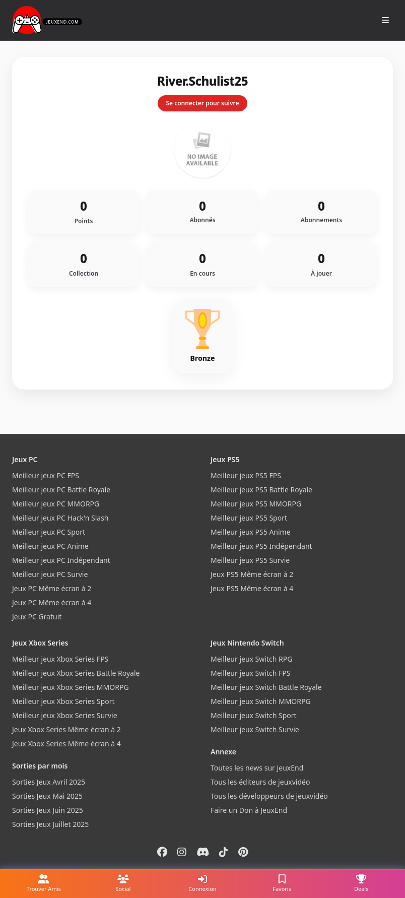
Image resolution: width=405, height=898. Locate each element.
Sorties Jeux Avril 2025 (48, 782)
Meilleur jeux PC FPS (45, 475)
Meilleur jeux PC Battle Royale (61, 489)
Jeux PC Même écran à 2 (51, 588)
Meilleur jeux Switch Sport (254, 715)
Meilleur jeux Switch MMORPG (261, 701)
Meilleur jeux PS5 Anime (251, 532)
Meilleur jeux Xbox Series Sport (63, 701)
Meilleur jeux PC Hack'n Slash (60, 518)
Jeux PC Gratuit (36, 616)
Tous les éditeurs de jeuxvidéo (260, 782)
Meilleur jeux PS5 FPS (246, 475)
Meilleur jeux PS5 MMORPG (256, 503)
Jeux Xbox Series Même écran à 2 (66, 729)
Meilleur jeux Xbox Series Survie (64, 715)
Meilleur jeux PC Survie (50, 574)
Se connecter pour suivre (202, 103)
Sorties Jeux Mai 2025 (47, 796)
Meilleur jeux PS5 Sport (249, 518)
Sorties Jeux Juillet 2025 (50, 824)
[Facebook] (162, 852)
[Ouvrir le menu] (385, 20)
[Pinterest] (243, 852)
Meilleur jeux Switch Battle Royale (266, 687)
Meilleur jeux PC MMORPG (55, 503)
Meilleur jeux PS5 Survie (250, 560)
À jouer (321, 274)
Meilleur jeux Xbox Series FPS (60, 659)
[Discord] (202, 852)
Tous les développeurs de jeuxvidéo (269, 796)
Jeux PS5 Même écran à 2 (252, 574)
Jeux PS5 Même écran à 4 (252, 588)
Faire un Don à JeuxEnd (249, 810)
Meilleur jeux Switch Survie (255, 729)
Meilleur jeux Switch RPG (251, 659)
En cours (202, 274)
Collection (83, 274)
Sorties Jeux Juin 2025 (47, 810)
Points (84, 221)
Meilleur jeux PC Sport (48, 532)
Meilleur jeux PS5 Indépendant (261, 546)
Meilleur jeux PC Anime (50, 546)
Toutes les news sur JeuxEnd (257, 768)
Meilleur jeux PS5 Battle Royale (261, 489)
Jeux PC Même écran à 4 (51, 602)
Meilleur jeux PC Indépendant (61, 560)
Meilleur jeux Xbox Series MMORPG (70, 687)
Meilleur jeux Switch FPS (250, 673)
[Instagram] (181, 852)
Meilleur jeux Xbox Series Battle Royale (76, 673)
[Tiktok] (223, 852)
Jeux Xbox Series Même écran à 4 (66, 743)
